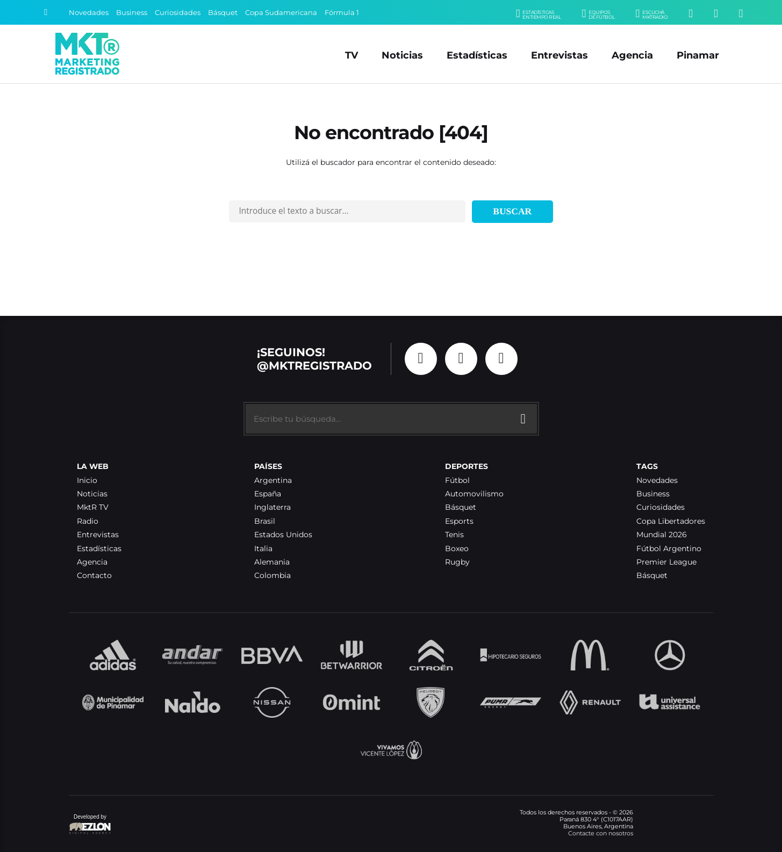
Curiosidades (177, 13)
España (267, 494)
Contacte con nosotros (600, 833)
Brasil (264, 521)
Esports (459, 521)
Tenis (454, 535)
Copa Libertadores (670, 521)
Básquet (223, 13)
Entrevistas (559, 55)
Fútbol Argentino (668, 549)
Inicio (87, 480)
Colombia (272, 576)
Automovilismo (474, 494)
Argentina (273, 480)
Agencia (632, 55)
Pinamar (698, 55)
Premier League (666, 562)
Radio (87, 521)
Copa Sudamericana (281, 13)
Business (131, 13)
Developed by (90, 825)
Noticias (402, 55)
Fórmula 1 (342, 13)
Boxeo (457, 549)
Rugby (457, 562)
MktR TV (93, 507)
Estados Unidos (283, 535)
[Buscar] (45, 12)
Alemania (272, 562)
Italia (263, 549)
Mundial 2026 (661, 535)
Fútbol (457, 480)
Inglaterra (272, 507)
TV (351, 55)
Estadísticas (477, 55)
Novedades (89, 13)
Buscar (512, 211)
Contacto (94, 576)
